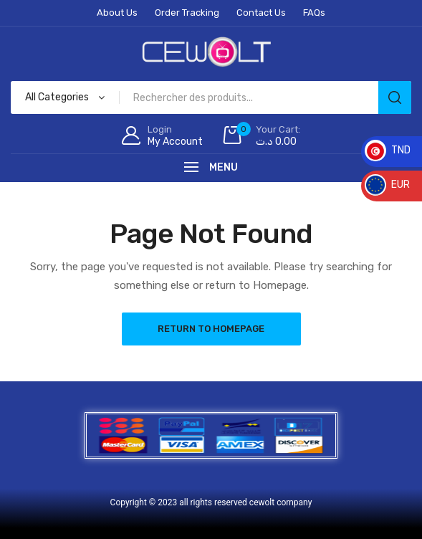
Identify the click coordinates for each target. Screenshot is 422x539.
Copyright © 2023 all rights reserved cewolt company (211, 502)
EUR (387, 184)
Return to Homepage (211, 328)
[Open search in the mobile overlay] (211, 97)
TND (388, 150)
